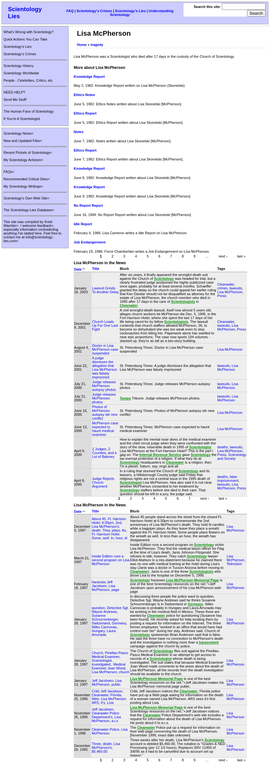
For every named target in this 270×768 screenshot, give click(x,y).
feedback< (45, 225)
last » (241, 256)
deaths (222, 447)
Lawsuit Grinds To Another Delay (105, 290)
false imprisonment (227, 478)
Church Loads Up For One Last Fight (105, 325)
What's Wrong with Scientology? (29, 32)
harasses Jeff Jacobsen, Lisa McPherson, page (105, 586)
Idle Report (83, 224)
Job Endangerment (90, 242)
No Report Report (88, 205)
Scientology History (19, 66)
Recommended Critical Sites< (27, 179)
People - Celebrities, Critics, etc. (29, 80)
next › (223, 256)
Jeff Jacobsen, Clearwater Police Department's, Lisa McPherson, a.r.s (106, 715)
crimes (222, 288)
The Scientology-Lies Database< (29, 210)
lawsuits (235, 288)
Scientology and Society (231, 456)
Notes (79, 132)
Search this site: (208, 7)
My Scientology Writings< (23, 186)
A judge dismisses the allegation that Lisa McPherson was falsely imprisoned (104, 367)
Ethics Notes (84, 95)
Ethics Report (85, 113)
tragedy (97, 45)
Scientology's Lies (130, 11)
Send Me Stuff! (15, 99)
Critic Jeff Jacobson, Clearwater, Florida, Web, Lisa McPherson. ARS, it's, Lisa (109, 697)
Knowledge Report (89, 76)
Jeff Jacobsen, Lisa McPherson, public (107, 682)
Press (221, 296)
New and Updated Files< (23, 141)
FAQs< (9, 172)
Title (95, 269)
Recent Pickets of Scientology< (28, 152)
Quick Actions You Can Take (25, 39)
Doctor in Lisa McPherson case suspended (105, 349)
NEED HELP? (14, 92)
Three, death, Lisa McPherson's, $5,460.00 (106, 747)
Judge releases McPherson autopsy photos (104, 385)
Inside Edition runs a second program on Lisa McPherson (110, 560)
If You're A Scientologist (22, 119)
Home (82, 45)
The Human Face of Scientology (29, 111)
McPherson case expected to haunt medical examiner (105, 428)
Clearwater (225, 284)
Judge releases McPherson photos (104, 398)
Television (234, 564)
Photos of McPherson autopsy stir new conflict (104, 412)
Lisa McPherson (230, 292)
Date (80, 269)
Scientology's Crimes (94, 11)
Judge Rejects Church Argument (103, 482)
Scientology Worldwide (21, 73)
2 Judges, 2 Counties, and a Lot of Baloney (104, 453)
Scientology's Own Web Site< (26, 198)
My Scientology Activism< (23, 160)
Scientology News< (19, 133)
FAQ (70, 11)
